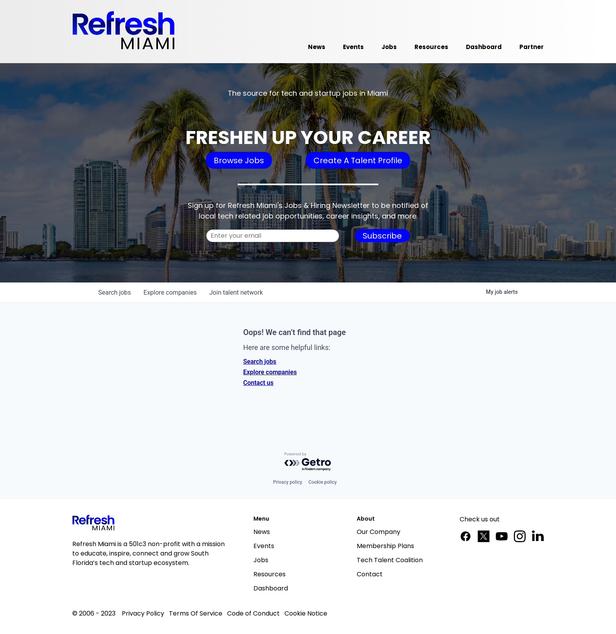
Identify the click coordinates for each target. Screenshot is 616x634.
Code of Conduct (253, 613)
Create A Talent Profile (358, 160)
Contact (370, 574)
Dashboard (270, 588)
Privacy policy (287, 482)
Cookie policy (322, 482)
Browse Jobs (239, 160)
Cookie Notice (305, 613)
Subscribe (382, 235)
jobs (114, 292)
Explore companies (270, 372)
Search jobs (259, 361)
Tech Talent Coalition (390, 560)
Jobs (260, 560)
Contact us (258, 382)
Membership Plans (385, 545)
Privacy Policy (143, 613)
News (261, 531)
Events (263, 545)
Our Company (378, 531)
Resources (269, 574)
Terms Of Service (195, 613)
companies (169, 292)
